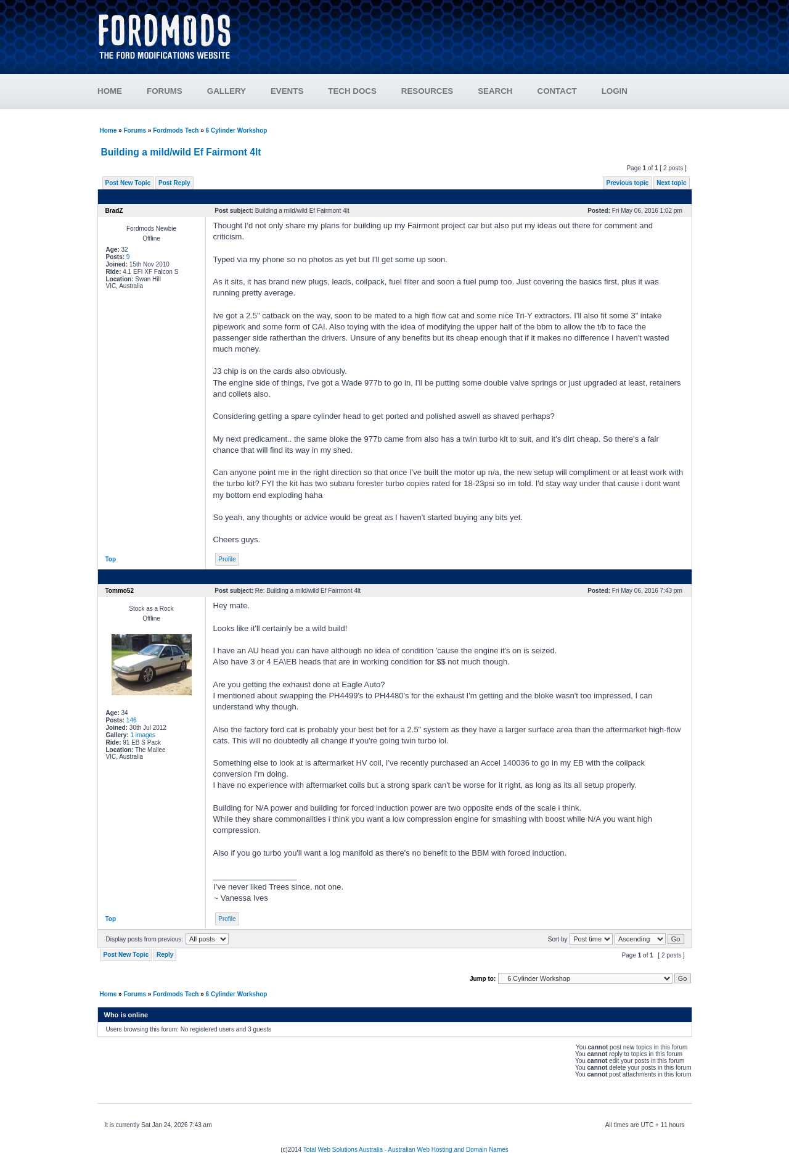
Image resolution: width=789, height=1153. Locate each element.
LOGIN (615, 91)
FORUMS (177, 91)
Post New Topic (128, 183)
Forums (134, 130)
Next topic (671, 183)
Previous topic (627, 183)
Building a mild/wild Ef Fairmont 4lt (181, 152)
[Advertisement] (469, 31)
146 (131, 720)
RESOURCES (439, 91)
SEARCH (495, 91)
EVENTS (299, 91)
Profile (226, 559)
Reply (165, 954)
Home (108, 130)
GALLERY (226, 91)
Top (111, 559)
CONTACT (557, 91)
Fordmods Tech (175, 130)
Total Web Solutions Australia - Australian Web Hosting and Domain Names (406, 1149)
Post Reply (174, 183)
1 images (143, 735)
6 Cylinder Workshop (237, 130)
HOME (109, 91)
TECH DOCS (352, 91)
